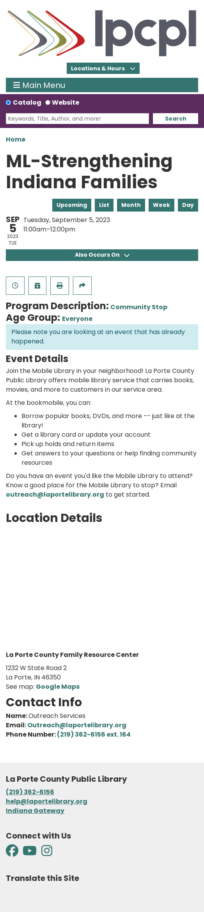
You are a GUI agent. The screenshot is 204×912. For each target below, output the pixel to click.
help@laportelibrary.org (46, 801)
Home (15, 139)
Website (65, 102)
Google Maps (58, 686)
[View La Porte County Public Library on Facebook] (13, 853)
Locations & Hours (98, 68)
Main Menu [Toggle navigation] (39, 85)
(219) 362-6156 (30, 792)
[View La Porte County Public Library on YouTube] (30, 853)
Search (175, 119)
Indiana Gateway (35, 810)
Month (131, 205)
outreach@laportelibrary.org (55, 494)
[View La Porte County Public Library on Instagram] (46, 853)
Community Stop (138, 307)
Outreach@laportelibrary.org (76, 725)
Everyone (77, 318)
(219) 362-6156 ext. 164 (94, 734)
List (104, 205)
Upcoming (72, 205)
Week (161, 205)
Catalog (27, 102)
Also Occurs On (102, 255)
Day (188, 205)
